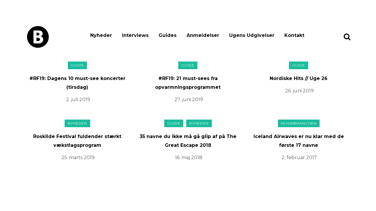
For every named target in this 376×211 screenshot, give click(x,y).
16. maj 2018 (188, 157)
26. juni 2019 (299, 90)
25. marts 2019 (78, 157)
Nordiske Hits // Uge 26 (299, 78)
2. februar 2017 (299, 157)
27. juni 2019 (188, 99)
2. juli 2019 (78, 99)
